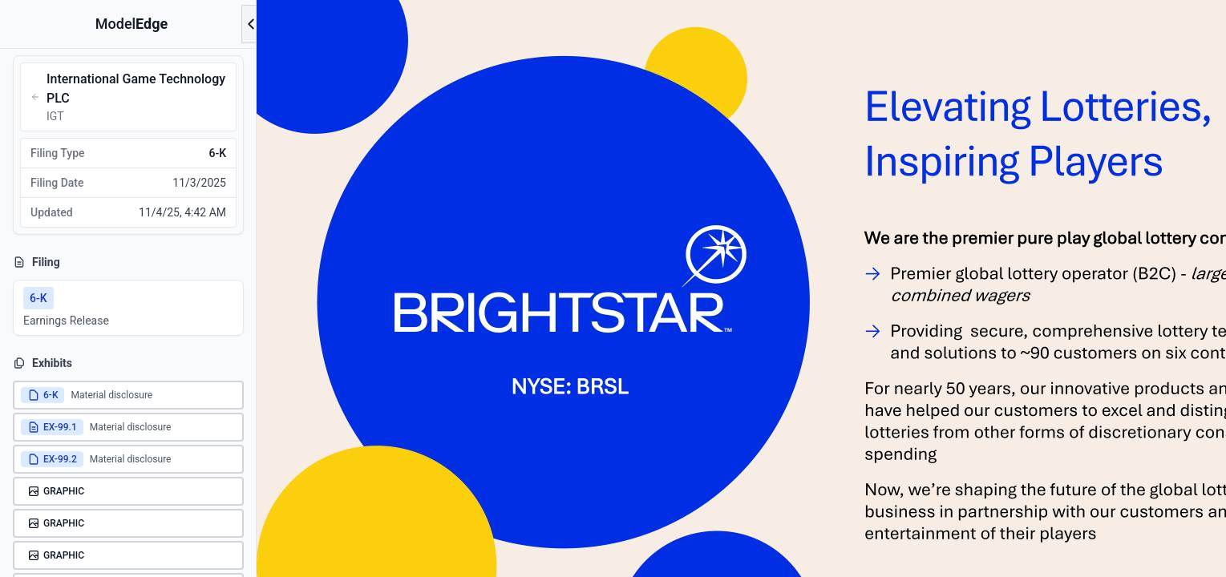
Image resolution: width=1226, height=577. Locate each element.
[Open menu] (251, 24)
